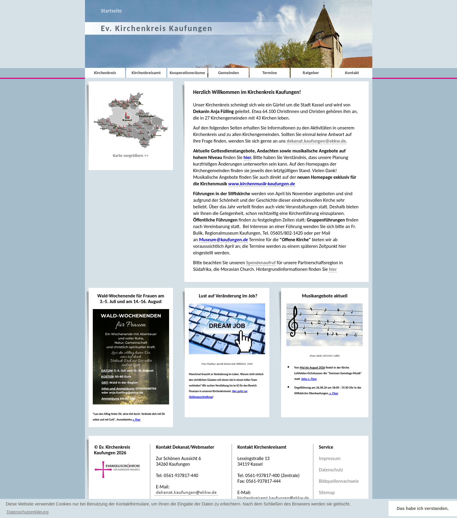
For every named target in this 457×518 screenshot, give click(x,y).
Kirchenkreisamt (146, 72)
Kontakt (352, 72)
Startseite (111, 10)
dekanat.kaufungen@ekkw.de (316, 141)
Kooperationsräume (187, 72)
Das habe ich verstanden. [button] (423, 508)
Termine (269, 72)
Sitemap (327, 492)
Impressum (330, 458)
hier (333, 269)
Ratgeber (311, 72)
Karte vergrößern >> (130, 123)
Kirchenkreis (105, 72)
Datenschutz (331, 470)
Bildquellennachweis (339, 481)
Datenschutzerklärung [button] (27, 512)
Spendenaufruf (261, 262)
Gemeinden (228, 72)
